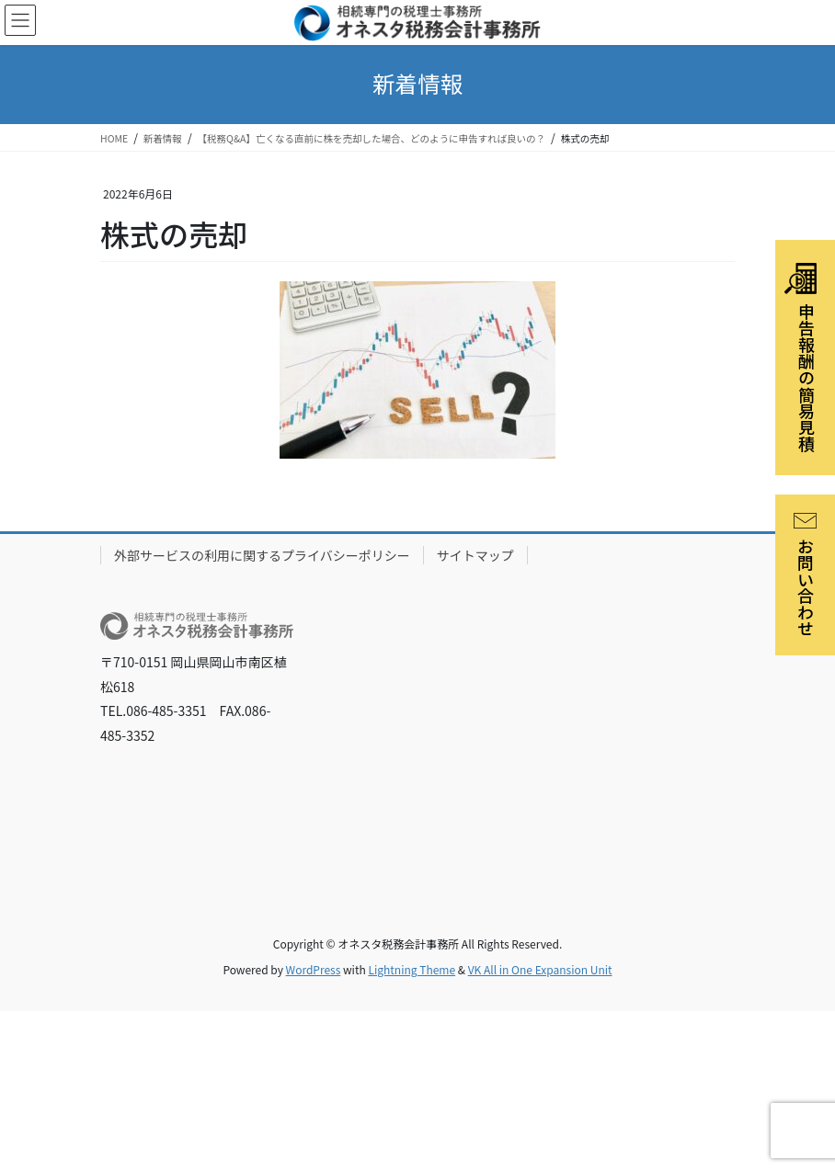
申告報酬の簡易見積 (801, 357)
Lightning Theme (411, 969)
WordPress (313, 969)
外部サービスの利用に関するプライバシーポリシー (262, 555)
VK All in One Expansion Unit (540, 969)
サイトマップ (475, 555)
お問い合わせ (806, 575)
